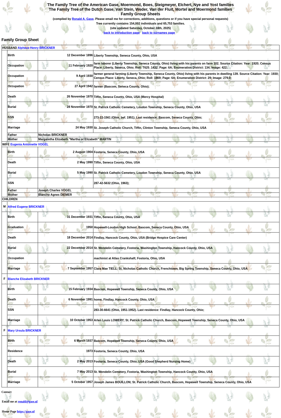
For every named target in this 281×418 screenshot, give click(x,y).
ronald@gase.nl (28, 401)
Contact (6, 391)
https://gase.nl (26, 411)
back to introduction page (122, 32)
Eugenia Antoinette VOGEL (29, 144)
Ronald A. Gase (83, 18)
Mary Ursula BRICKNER (24, 330)
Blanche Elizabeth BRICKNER (28, 279)
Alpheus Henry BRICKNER (36, 47)
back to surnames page (158, 32)
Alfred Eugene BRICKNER (26, 206)
